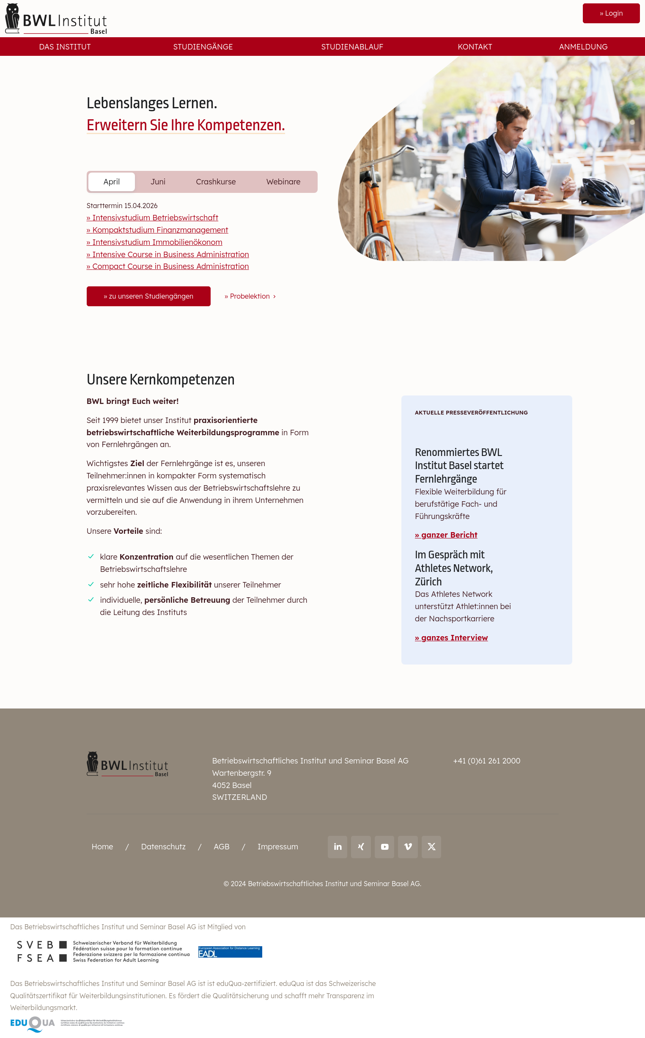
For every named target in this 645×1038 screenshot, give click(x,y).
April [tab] (112, 182)
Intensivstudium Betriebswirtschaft (155, 217)
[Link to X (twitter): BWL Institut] (432, 847)
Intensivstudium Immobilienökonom (157, 242)
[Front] (56, 18)
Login (614, 13)
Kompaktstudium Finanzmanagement (160, 230)
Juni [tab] (157, 182)
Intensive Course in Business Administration (170, 254)
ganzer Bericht (449, 535)
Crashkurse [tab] (216, 182)
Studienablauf (352, 46)
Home (102, 846)
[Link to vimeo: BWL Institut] (408, 847)
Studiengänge (203, 46)
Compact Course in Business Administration (170, 266)
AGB (222, 846)
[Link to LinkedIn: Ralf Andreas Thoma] (338, 847)
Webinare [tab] (283, 182)
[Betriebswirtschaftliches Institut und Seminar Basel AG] (127, 763)
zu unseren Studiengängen (151, 296)
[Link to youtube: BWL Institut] (385, 847)
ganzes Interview (454, 638)
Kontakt (475, 46)
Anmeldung (583, 46)
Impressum (278, 846)
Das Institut (65, 46)
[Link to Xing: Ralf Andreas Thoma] (361, 847)
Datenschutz (163, 846)
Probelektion (253, 296)
